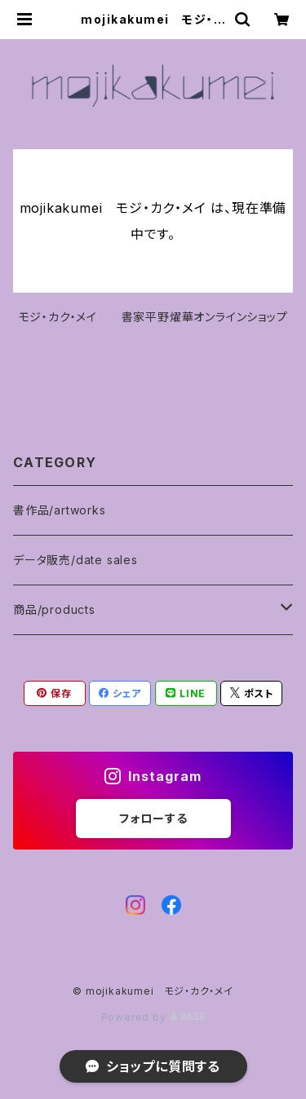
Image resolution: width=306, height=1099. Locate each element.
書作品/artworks (59, 510)
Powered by (153, 1017)
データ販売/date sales (75, 560)
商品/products (54, 609)
